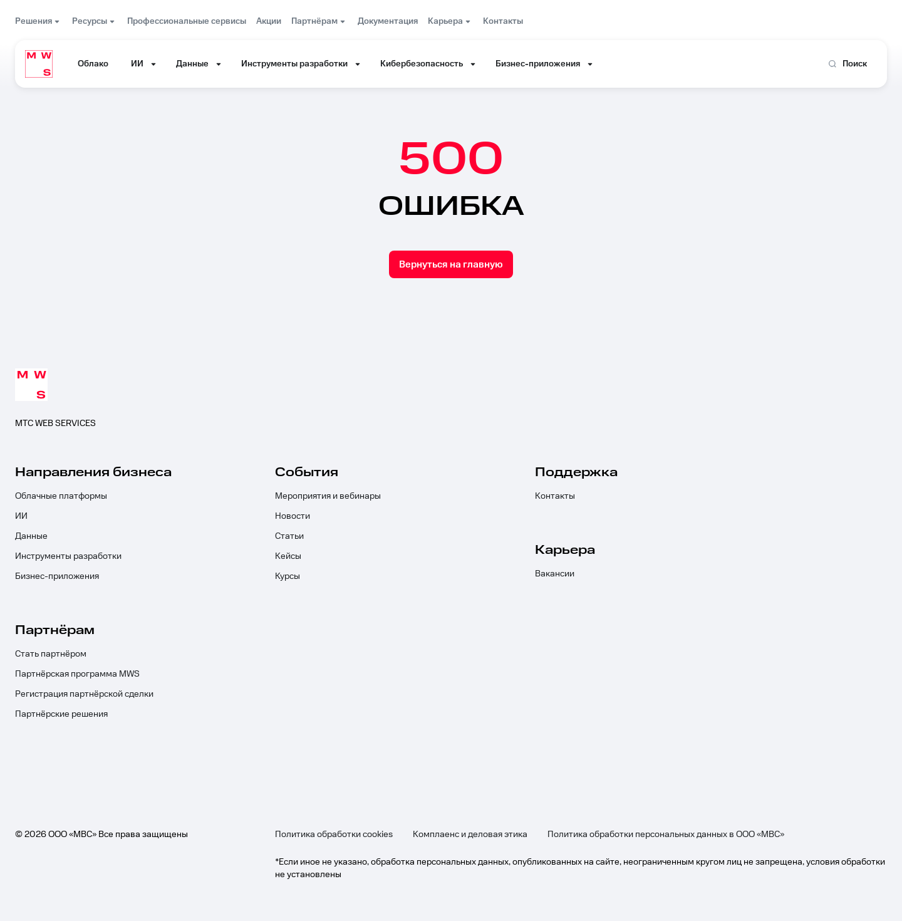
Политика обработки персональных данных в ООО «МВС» (665, 834)
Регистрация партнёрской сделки (84, 694)
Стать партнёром (50, 654)
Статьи (289, 536)
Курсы (287, 576)
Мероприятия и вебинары (328, 496)
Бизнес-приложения (57, 576)
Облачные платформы (61, 496)
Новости (292, 516)
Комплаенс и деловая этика (470, 834)
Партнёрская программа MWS (77, 674)
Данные (31, 536)
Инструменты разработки (68, 556)
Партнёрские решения (61, 714)
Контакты (555, 496)
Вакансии (554, 574)
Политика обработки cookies (334, 834)
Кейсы (288, 556)
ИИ (21, 516)
